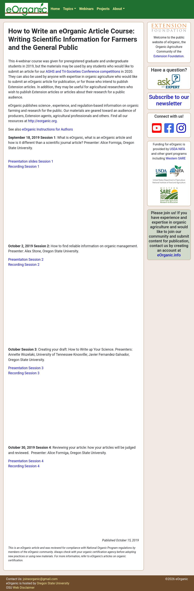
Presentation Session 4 (25, 461)
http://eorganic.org (42, 121)
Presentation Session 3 (25, 368)
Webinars (86, 9)
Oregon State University (53, 583)
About (117, 9)
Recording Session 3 (24, 373)
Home (55, 9)
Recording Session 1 (24, 166)
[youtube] (158, 128)
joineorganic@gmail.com (40, 579)
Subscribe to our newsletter (169, 100)
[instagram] (181, 128)
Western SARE (176, 158)
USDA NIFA (177, 149)
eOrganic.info (169, 255)
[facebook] (170, 128)
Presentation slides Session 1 (30, 161)
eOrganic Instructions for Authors (47, 129)
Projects (103, 9)
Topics (68, 9)
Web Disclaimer (24, 587)
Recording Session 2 (24, 265)
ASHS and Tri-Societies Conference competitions (83, 71)
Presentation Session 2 (25, 259)
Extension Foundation (169, 56)
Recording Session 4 (24, 466)
